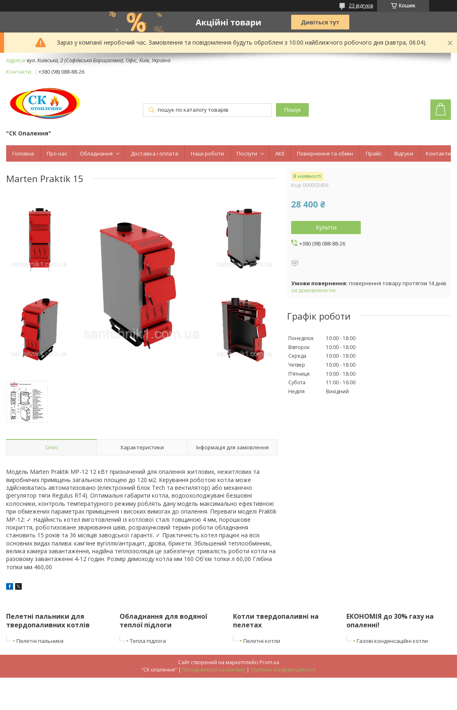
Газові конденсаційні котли (392, 641)
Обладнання (96, 153)
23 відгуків (361, 5)
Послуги (247, 153)
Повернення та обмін (325, 153)
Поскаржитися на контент (213, 669)
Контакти (438, 153)
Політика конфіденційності (283, 669)
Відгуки (403, 153)
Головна (23, 153)
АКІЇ (279, 153)
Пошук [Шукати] (292, 110)
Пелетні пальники (39, 641)
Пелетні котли (261, 641)
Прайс (374, 153)
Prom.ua (269, 662)
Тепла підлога (148, 641)
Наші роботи (207, 153)
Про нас (57, 153)
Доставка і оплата (154, 153)
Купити (326, 227)
